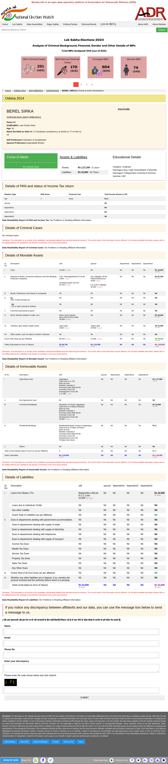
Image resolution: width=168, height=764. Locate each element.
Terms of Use (69, 742)
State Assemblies (34, 24)
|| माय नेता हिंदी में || (108, 24)
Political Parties (70, 24)
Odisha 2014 (20, 90)
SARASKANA (52, 90)
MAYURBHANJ (36, 90)
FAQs (81, 742)
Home (5, 24)
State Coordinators (41, 742)
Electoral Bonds (89, 24)
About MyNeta (159, 24)
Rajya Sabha (53, 24)
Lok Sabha (17, 24)
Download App (101, 760)
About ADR (143, 24)
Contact (55, 742)
